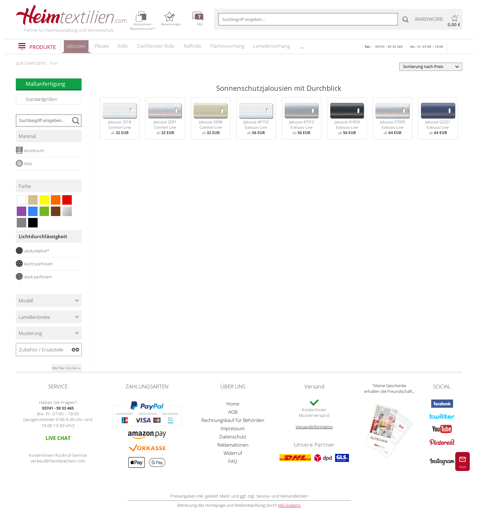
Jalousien (76, 48)
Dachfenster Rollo (156, 46)
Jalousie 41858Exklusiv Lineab (347, 118)
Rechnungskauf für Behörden (232, 420)
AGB (232, 412)
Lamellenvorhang (271, 46)
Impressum (233, 428)
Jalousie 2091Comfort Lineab (165, 118)
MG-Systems (289, 505)
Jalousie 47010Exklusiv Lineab (301, 118)
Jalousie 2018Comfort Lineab (119, 118)
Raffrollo (192, 46)
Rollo (123, 46)
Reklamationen (232, 445)
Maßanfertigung (54, 83)
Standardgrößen (41, 99)
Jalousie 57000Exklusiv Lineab (392, 118)
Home (232, 403)
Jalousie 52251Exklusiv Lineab (437, 118)
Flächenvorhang (227, 46)
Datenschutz (232, 436)
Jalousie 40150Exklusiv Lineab (256, 118)
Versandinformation (314, 427)
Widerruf (233, 453)
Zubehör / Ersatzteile (41, 349)
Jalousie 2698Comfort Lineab (210, 118)
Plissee (102, 46)
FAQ (232, 461)
